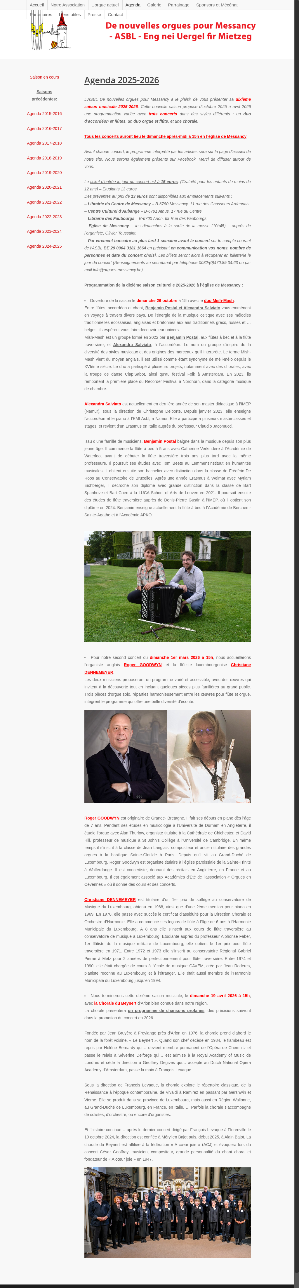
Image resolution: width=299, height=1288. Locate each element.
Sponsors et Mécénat (217, 4)
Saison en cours (44, 77)
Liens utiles (70, 14)
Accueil (37, 4)
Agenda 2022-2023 (44, 216)
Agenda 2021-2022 (44, 202)
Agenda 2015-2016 (44, 113)
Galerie (154, 4)
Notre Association (68, 4)
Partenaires (41, 14)
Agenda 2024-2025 (44, 246)
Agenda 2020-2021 (44, 187)
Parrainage (179, 4)
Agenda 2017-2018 (44, 143)
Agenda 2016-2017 (44, 128)
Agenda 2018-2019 (44, 158)
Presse (94, 14)
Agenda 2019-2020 (44, 172)
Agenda (133, 4)
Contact (115, 14)
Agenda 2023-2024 (44, 231)
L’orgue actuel (105, 4)
